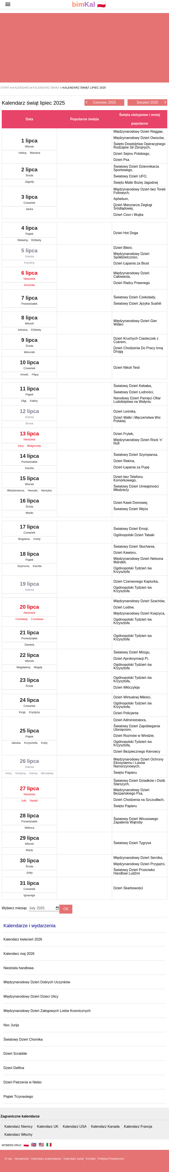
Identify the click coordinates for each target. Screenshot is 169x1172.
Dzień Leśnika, (124, 411)
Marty (29, 850)
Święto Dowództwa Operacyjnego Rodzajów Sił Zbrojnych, (139, 145)
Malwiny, (23, 240)
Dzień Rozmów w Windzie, (133, 735)
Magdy (38, 667)
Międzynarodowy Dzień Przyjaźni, (139, 864)
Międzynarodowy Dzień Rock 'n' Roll (137, 441)
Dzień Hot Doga (125, 233)
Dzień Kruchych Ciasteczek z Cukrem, (135, 340)
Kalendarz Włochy (18, 1134)
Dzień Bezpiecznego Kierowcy (136, 751)
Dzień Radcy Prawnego (131, 283)
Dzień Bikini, (123, 248)
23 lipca (29, 683)
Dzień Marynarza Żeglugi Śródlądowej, (132, 206)
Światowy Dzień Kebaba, (132, 386)
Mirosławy (47, 773)
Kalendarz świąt (73, 1158)
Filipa (35, 374)
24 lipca (29, 703)
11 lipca (29, 392)
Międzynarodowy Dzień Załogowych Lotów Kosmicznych (47, 1011)
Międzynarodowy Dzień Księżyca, (139, 613)
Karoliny (29, 262)
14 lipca (29, 459)
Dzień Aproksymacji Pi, (131, 658)
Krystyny (34, 712)
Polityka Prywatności (111, 1158)
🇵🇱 (89, 4)
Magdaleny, (24, 667)
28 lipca (29, 819)
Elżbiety (36, 240)
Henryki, (33, 490)
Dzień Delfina (13, 1068)
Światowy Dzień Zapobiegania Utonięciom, (136, 727)
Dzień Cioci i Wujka (128, 215)
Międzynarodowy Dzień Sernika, (138, 858)
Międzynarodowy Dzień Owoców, (138, 138)
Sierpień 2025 (151, 102)
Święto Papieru (125, 772)
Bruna (29, 423)
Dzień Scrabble (15, 1053)
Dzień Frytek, (123, 434)
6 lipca (29, 276)
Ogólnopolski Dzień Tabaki (133, 535)
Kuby (44, 742)
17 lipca (29, 530)
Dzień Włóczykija (126, 687)
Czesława (37, 619)
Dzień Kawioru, (125, 552)
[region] (84, 48)
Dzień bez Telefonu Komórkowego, (128, 478)
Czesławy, (22, 619)
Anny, (9, 773)
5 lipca (29, 254)
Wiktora (29, 827)
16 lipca (29, 504)
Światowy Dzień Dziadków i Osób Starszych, (139, 782)
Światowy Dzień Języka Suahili (137, 303)
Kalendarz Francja (138, 1126)
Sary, (21, 445)
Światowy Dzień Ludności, (133, 392)
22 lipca (29, 658)
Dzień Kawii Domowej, (130, 502)
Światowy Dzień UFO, (130, 176)
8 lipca (29, 321)
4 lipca (29, 231)
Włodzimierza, (16, 490)
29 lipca (29, 841)
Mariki (29, 512)
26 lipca (29, 764)
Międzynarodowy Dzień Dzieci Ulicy (30, 996)
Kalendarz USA (74, 1126)
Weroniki (29, 352)
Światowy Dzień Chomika (23, 1039)
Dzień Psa (121, 160)
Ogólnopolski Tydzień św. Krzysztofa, (132, 679)
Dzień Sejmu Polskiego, (131, 153)
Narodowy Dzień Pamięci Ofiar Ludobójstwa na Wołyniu (137, 399)
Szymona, (24, 566)
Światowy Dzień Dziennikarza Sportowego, (136, 168)
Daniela (29, 644)
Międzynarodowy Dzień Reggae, (138, 131)
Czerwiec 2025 (101, 102)
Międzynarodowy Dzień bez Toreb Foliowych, (139, 191)
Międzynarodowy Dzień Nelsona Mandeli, (138, 560)
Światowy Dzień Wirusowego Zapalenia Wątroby (135, 820)
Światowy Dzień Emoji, (131, 529)
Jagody (29, 181)
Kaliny (34, 400)
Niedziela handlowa (18, 968)
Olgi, (24, 400)
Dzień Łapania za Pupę (131, 467)
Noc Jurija (11, 1025)
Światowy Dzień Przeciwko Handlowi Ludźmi (134, 871)
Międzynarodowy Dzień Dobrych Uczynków (36, 982)
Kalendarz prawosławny (46, 1158)
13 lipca (29, 437)
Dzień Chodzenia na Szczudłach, (138, 800)
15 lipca (29, 481)
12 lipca (29, 414)
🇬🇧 (33, 1144)
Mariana (35, 152)
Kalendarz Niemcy (18, 1126)
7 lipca (29, 301)
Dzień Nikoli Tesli (126, 367)
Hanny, (34, 773)
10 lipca (29, 365)
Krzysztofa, (31, 742)
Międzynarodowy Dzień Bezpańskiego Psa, (131, 791)
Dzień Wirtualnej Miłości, (132, 697)
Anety (36, 539)
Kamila (29, 468)
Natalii (34, 800)
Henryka (46, 490)
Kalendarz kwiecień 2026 (22, 939)
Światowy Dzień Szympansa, (135, 454)
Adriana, (23, 329)
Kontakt (90, 1158)
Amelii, (25, 374)
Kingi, (23, 712)
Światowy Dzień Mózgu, (131, 652)
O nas (8, 1158)
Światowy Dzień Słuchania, (134, 546)
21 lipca (29, 636)
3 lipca (29, 200)
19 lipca (29, 587)
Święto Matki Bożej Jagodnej (135, 182)
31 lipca (29, 886)
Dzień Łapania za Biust (131, 263)
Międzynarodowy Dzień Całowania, (131, 274)
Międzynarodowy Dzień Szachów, (139, 601)
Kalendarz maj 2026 (18, 953)
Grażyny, (21, 773)
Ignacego (29, 895)
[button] (7, 4)
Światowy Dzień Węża (130, 509)
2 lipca (29, 173)
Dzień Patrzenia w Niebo (22, 1082)
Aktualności (22, 1158)
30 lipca (29, 864)
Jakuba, (16, 742)
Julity (29, 872)
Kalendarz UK (47, 1126)
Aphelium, (121, 199)
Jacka (29, 209)
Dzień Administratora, (129, 720)
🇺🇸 (41, 1144)
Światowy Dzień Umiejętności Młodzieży (136, 488)
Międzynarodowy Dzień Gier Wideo (135, 322)
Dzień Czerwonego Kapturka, (136, 581)
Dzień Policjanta (125, 713)
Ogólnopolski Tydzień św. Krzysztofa (132, 570)
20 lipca (29, 610)
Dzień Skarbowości (128, 888)
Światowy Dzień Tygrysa (132, 843)
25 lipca (29, 734)
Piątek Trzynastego (18, 1096)
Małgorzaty (34, 445)
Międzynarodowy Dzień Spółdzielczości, (131, 255)
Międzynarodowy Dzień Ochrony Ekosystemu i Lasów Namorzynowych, (138, 762)
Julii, (24, 800)
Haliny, (23, 152)
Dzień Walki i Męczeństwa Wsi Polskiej (136, 419)
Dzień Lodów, (123, 607)
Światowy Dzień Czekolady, (134, 297)
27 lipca (29, 791)
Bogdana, (24, 539)
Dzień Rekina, (124, 461)
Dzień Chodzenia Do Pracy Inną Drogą (138, 349)
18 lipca (29, 557)
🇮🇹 (49, 1144)
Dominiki (29, 285)
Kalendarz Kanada (105, 1126)
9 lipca (29, 343)
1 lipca (29, 144)
